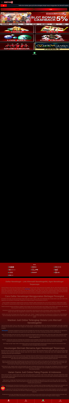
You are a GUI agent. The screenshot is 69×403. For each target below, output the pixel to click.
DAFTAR (17, 9)
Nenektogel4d (5, 330)
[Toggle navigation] (2, 2)
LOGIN (50, 9)
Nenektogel (27, 288)
